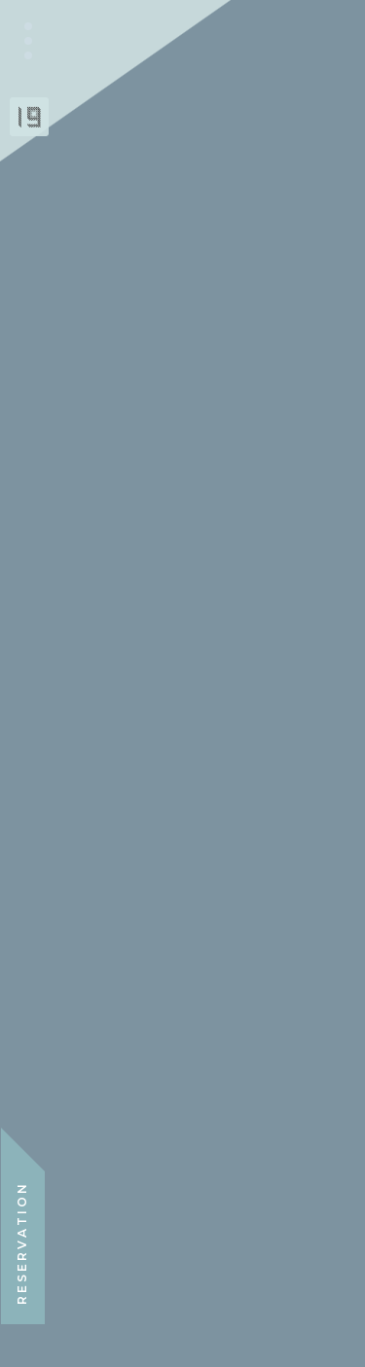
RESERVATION (22, 1243)
